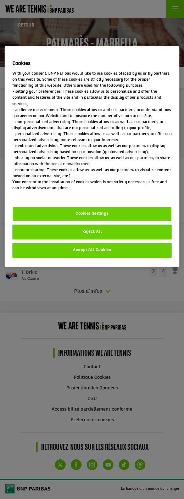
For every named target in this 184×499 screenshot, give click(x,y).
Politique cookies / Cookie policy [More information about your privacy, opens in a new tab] (43, 194)
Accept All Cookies (92, 250)
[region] (92, 156)
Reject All (92, 232)
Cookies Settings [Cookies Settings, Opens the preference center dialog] (92, 213)
